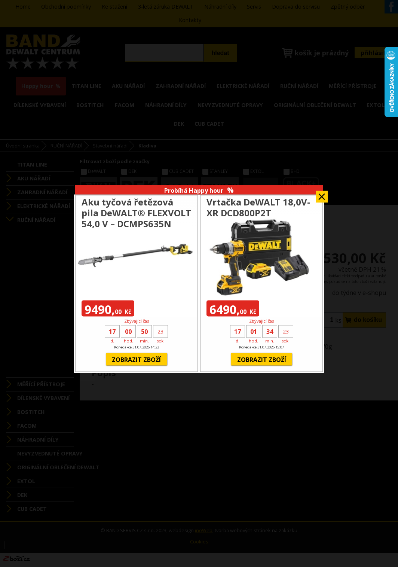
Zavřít (322, 194)
